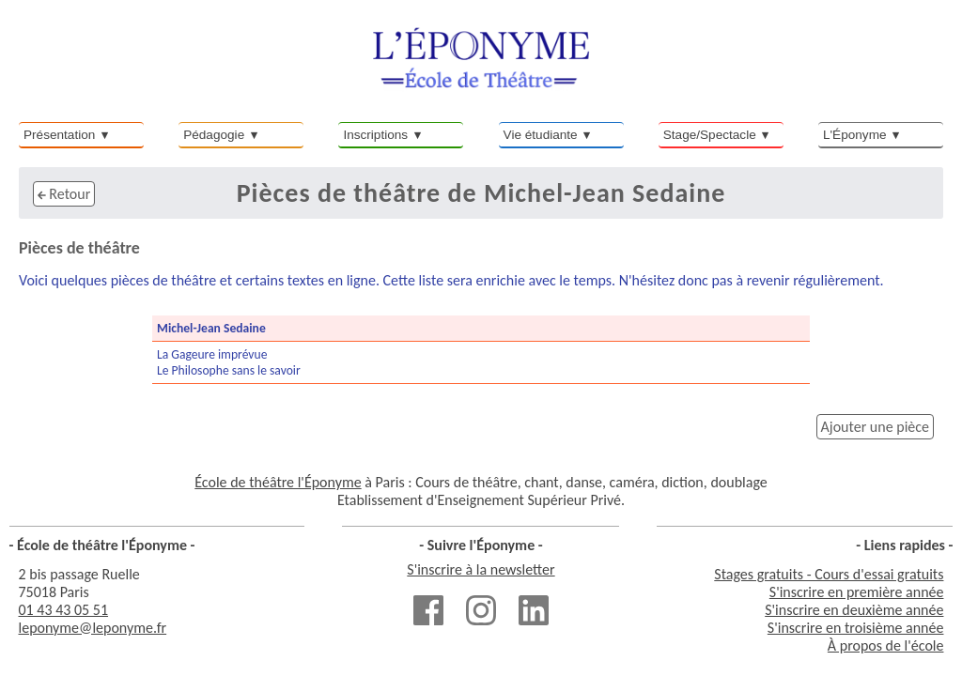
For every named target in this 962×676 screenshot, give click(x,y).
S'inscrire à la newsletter (480, 569)
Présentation (59, 135)
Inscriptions (375, 135)
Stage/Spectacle (709, 135)
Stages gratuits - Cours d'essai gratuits (828, 574)
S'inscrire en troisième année (856, 628)
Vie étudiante (541, 135)
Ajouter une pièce (875, 427)
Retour (64, 194)
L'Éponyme (855, 135)
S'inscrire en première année (856, 592)
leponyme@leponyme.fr (93, 628)
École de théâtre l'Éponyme (277, 482)
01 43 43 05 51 (64, 610)
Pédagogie (213, 135)
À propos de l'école (886, 645)
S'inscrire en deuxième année (854, 610)
